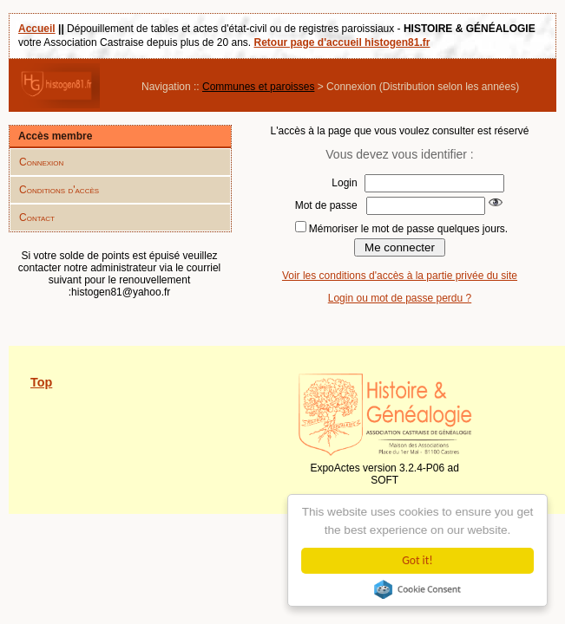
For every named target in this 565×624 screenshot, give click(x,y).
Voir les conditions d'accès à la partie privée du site (399, 276)
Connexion (41, 162)
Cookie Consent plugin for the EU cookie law (417, 589)
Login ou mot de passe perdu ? (399, 298)
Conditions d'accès (59, 190)
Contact (37, 217)
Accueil (37, 29)
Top (41, 382)
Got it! (417, 560)
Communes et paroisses (258, 87)
